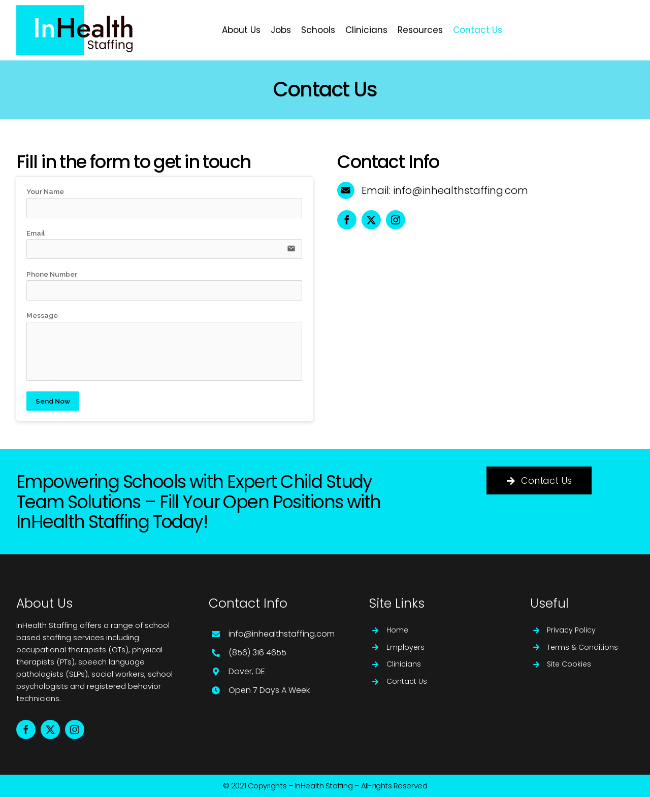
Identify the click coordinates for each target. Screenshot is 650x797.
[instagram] (395, 219)
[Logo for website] (74, 9)
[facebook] (346, 219)
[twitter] (371, 219)
